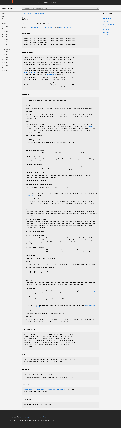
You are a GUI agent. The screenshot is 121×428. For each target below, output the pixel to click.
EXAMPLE (106, 29)
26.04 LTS (5, 26)
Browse (46, 2)
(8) (90, 126)
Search (39, 2)
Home (4, 13)
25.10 (3, 29)
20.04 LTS (5, 36)
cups (60, 27)
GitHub (44, 417)
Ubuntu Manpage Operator (27, 417)
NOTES (105, 27)
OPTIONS (106, 21)
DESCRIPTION (107, 19)
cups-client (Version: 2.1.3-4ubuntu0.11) (41, 27)
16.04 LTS (5, 42)
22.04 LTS (5, 34)
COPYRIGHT (106, 34)
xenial (24, 13)
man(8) (30, 13)
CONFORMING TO (108, 24)
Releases (53, 2)
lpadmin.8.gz (39, 13)
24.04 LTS (5, 31)
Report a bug (67, 27)
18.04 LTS (5, 39)
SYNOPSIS (106, 16)
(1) (26, 72)
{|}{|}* (39, 268)
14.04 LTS (5, 44)
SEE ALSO (106, 32)
